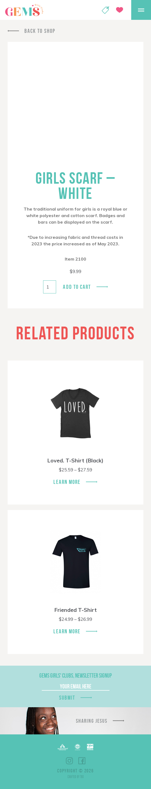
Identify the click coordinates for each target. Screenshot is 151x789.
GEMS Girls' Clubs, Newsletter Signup (75, 675)
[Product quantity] (49, 286)
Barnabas (63, 747)
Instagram (69, 760)
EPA (90, 747)
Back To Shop (39, 31)
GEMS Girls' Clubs (24, 10)
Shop (105, 10)
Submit (67, 697)
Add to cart (77, 287)
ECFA (77, 747)
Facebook (81, 760)
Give (119, 10)
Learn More (67, 482)
